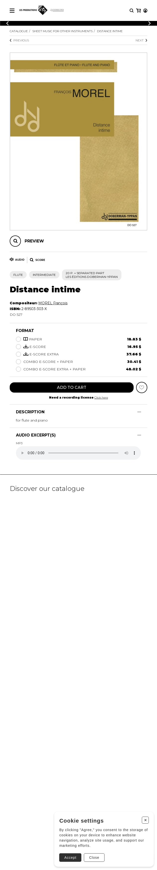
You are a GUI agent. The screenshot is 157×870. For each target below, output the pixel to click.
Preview (34, 241)
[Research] (132, 10)
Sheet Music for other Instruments (62, 31)
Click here (101, 397)
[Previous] (7, 23)
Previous (19, 40)
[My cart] (138, 10)
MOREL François (52, 303)
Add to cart (71, 387)
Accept (70, 858)
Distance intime (110, 31)
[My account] (145, 10)
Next (141, 40)
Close (94, 858)
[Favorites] (141, 387)
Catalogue (19, 31)
